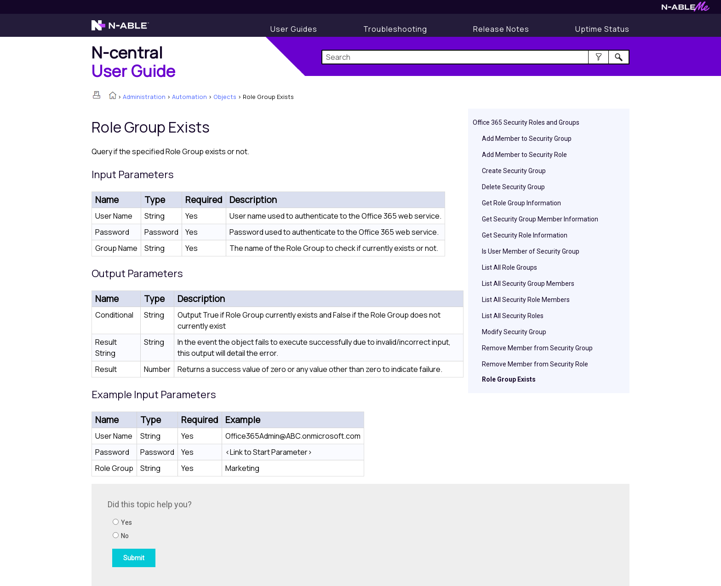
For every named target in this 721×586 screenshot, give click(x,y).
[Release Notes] (501, 29)
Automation (189, 97)
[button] (598, 57)
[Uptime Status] (602, 29)
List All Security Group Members (528, 283)
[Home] (134, 61)
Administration (144, 97)
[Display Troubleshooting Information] (395, 29)
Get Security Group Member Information (540, 219)
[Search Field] (475, 57)
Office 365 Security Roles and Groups (526, 122)
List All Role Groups (509, 267)
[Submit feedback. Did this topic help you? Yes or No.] (232, 533)
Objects (224, 97)
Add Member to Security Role (524, 154)
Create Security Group (514, 170)
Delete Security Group (513, 187)
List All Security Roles (513, 315)
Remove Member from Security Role (535, 364)
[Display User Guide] (293, 29)
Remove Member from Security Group (537, 348)
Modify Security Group (514, 332)
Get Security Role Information (524, 235)
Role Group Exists (509, 379)
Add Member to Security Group (527, 138)
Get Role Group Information (521, 203)
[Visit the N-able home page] (120, 29)
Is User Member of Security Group (530, 251)
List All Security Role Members (526, 299)
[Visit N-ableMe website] (686, 9)
